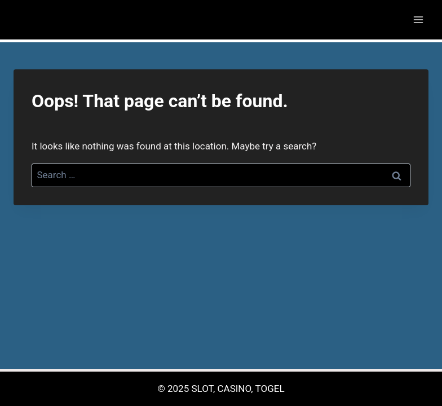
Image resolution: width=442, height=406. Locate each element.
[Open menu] (418, 19)
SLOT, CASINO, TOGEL (237, 388)
